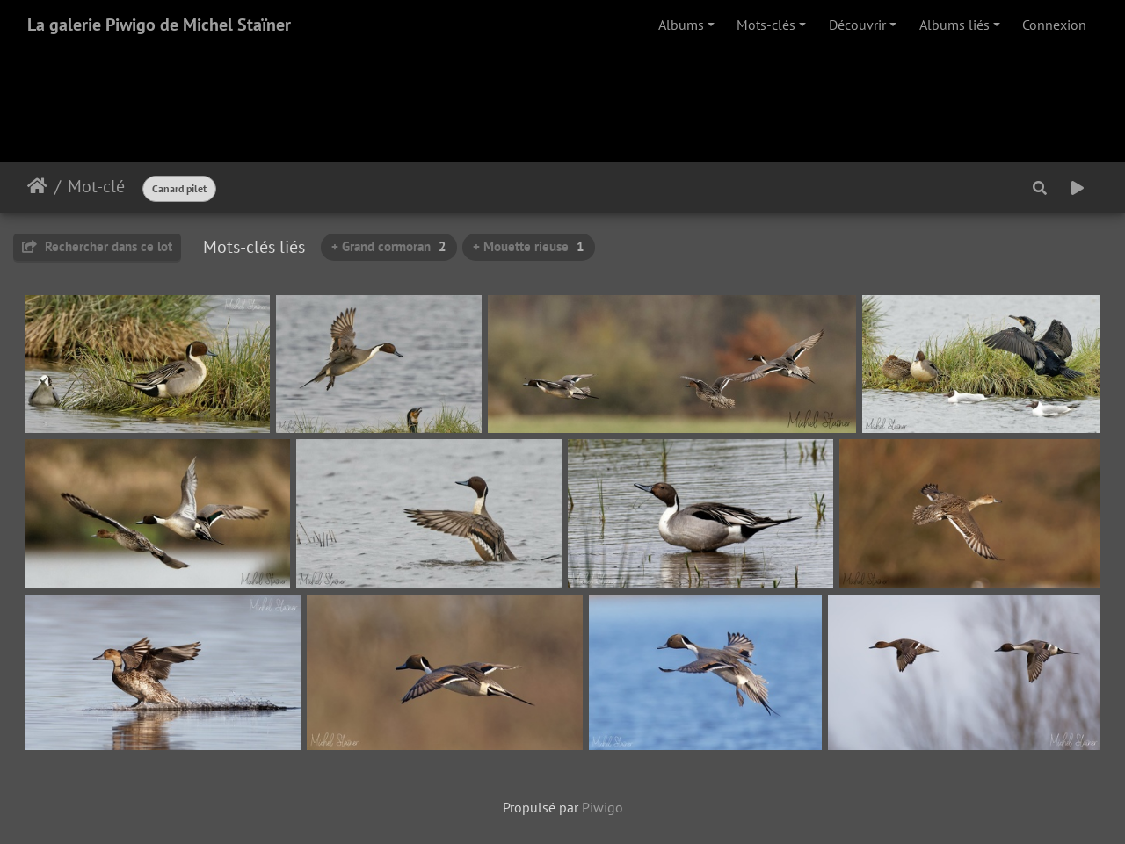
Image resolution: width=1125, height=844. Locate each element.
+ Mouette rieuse (528, 246)
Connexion (1054, 24)
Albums (681, 24)
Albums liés (954, 24)
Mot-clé (96, 186)
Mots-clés (766, 24)
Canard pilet (179, 188)
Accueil (37, 186)
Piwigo (602, 807)
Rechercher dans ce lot (97, 246)
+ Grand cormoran (388, 246)
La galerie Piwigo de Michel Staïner (159, 24)
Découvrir (857, 24)
